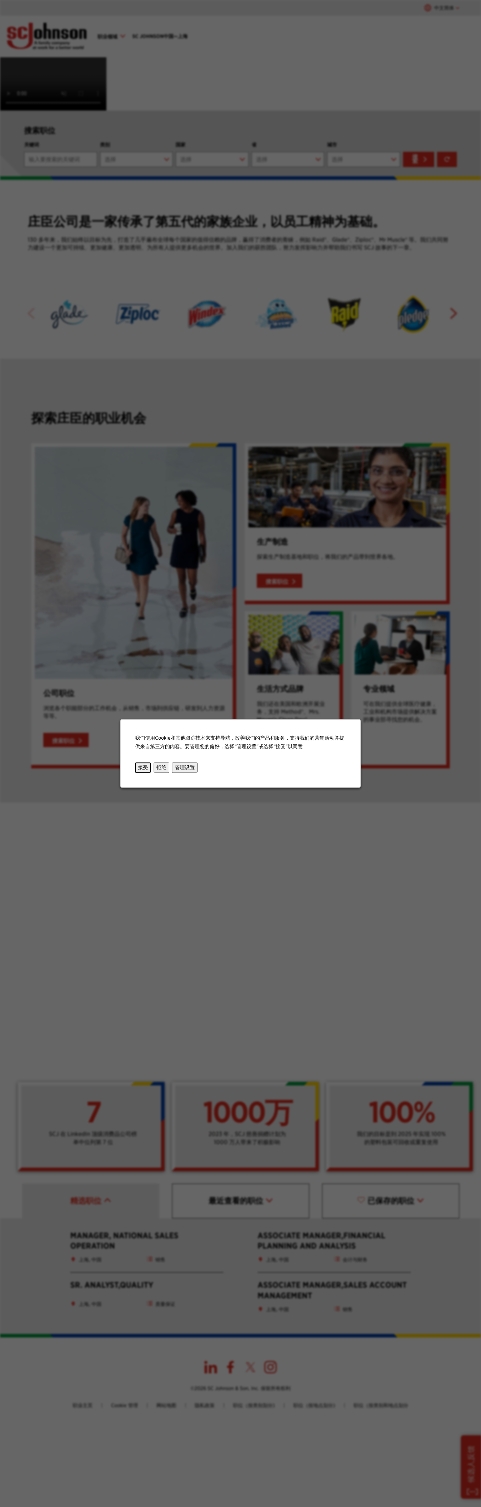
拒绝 (161, 767)
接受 (143, 767)
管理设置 (185, 767)
